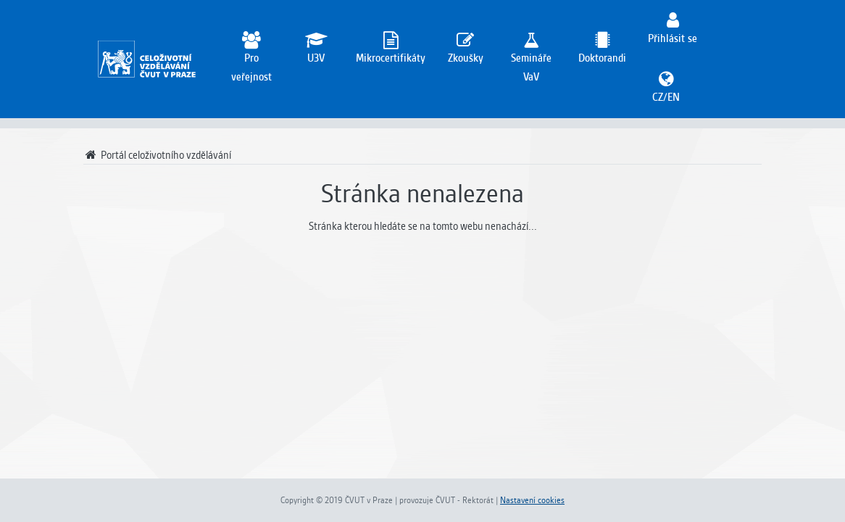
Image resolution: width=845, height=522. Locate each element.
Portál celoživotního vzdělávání (157, 155)
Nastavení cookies (532, 500)
